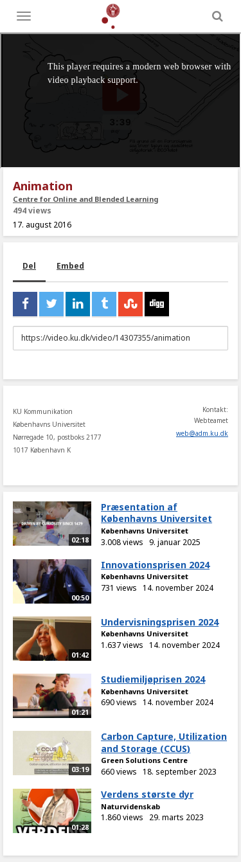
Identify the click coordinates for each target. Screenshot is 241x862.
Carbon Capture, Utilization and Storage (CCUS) (164, 742)
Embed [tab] (70, 265)
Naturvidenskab (130, 806)
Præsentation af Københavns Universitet (156, 513)
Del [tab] (29, 265)
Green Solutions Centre (144, 760)
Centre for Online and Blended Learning (85, 199)
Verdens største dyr (147, 794)
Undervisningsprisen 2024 (160, 622)
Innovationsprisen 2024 (155, 565)
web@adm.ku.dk (202, 433)
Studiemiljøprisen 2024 (153, 679)
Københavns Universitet (144, 530)
